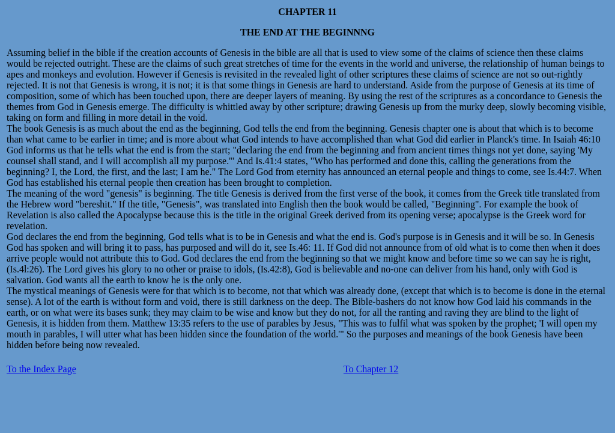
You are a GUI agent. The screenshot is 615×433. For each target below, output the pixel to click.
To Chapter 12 (371, 369)
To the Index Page (41, 369)
